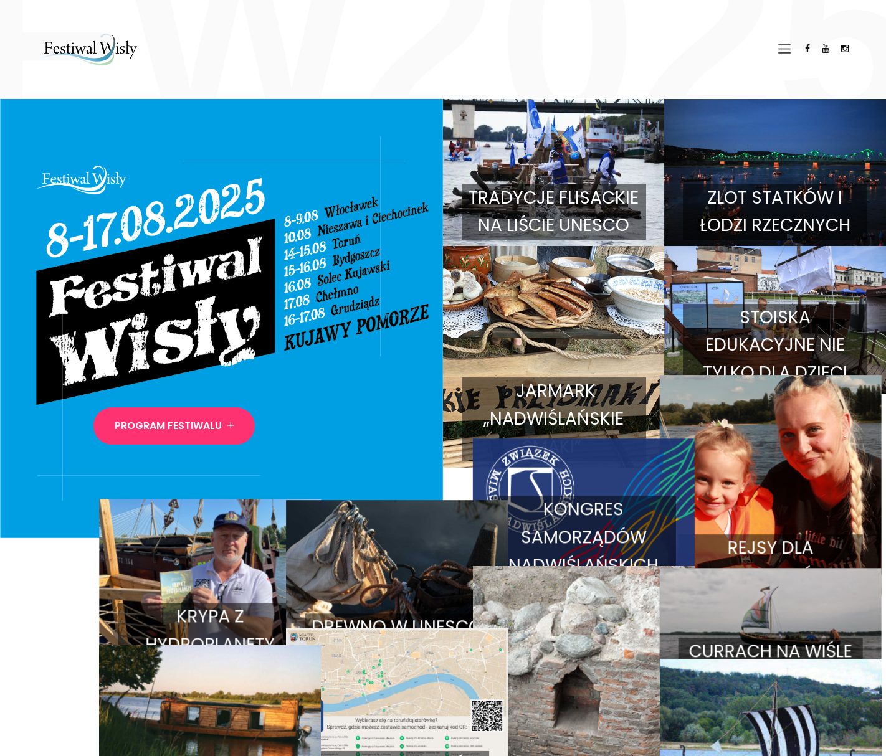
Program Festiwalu (174, 425)
